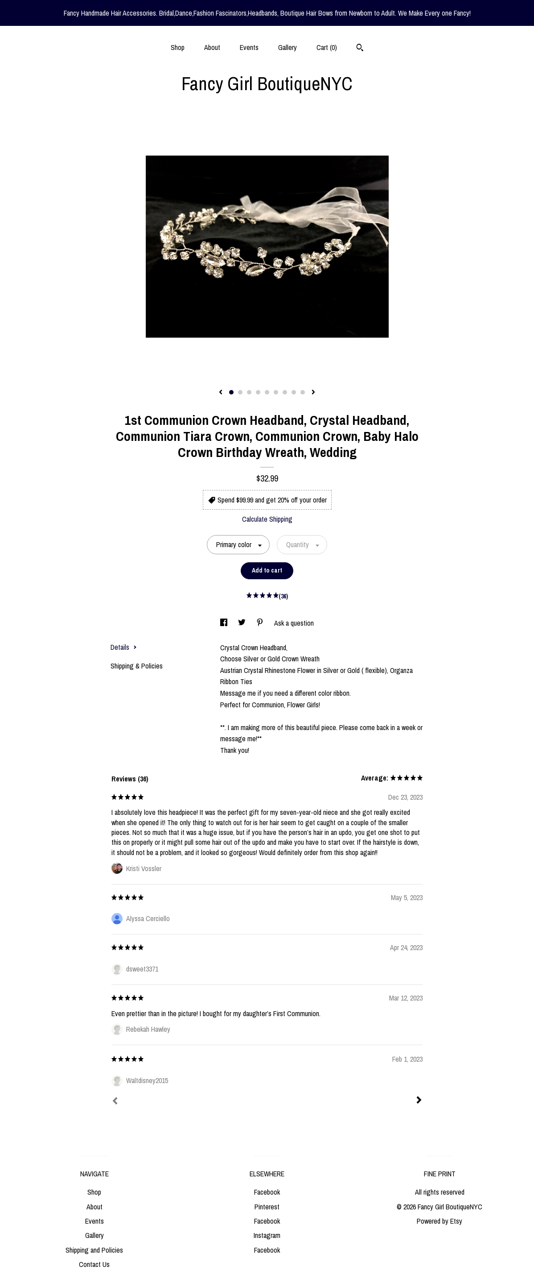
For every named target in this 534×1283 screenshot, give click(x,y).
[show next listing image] (313, 393)
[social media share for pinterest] (260, 623)
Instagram (267, 1235)
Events (249, 47)
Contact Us (94, 1264)
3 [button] (249, 392)
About (212, 47)
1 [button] (231, 392)
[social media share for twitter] (242, 623)
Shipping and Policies (94, 1250)
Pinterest (267, 1207)
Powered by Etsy (439, 1221)
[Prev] (115, 1102)
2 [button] (240, 392)
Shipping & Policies (137, 666)
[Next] (419, 1101)
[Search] (360, 49)
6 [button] (276, 392)
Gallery (287, 47)
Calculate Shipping (267, 519)
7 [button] (285, 392)
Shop (178, 47)
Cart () (326, 47)
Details (124, 647)
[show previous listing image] (220, 393)
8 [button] (294, 392)
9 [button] (302, 392)
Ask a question (294, 623)
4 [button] (258, 392)
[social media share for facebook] (224, 623)
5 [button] (267, 392)
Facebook (267, 1192)
